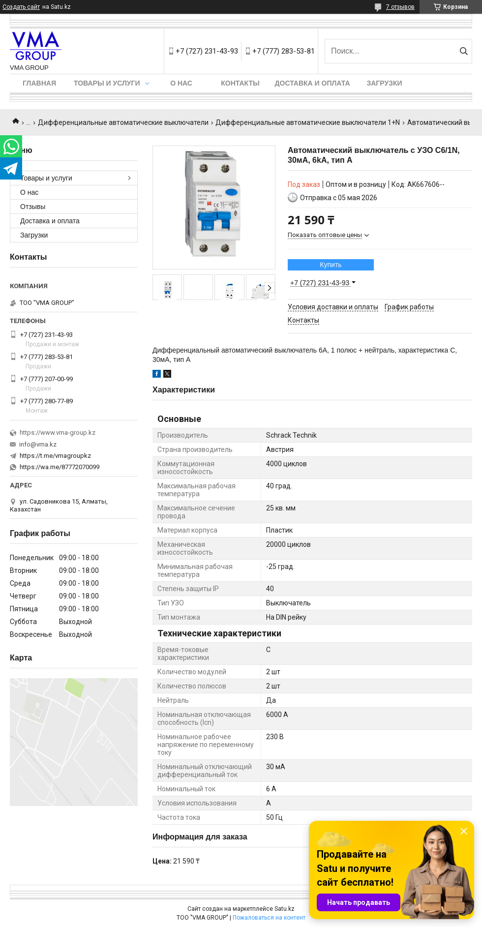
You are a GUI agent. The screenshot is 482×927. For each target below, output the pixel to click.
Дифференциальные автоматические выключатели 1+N (307, 122)
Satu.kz (284, 908)
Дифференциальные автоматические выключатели (123, 122)
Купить (330, 265)
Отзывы (32, 206)
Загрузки (384, 83)
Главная (39, 83)
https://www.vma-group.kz (57, 432)
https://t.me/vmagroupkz (55, 455)
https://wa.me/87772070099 (59, 467)
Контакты (240, 83)
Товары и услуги (107, 83)
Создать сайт (21, 6)
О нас (181, 83)
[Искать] (463, 51)
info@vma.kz (38, 444)
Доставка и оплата (312, 83)
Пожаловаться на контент (269, 917)
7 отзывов (400, 6)
